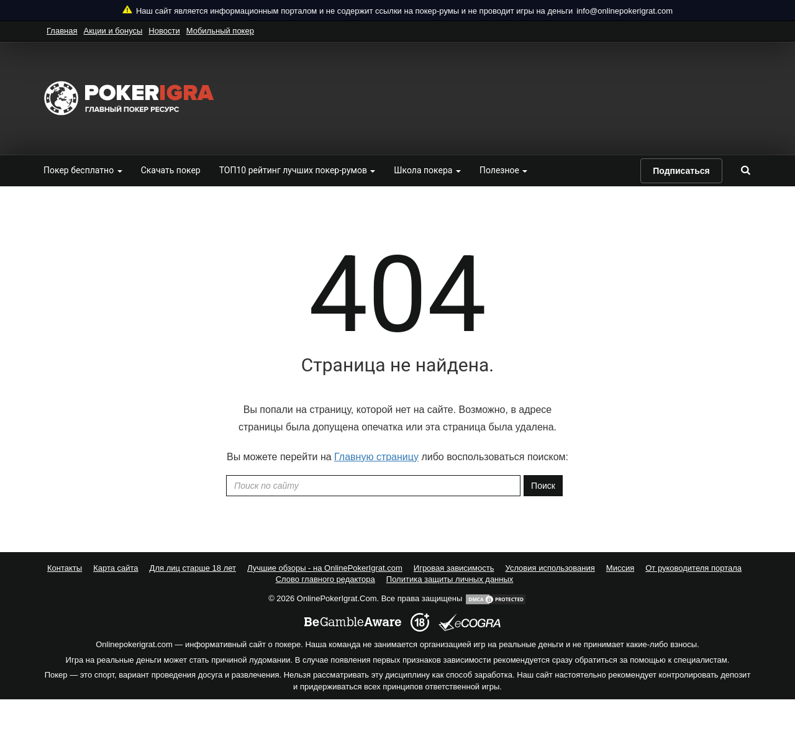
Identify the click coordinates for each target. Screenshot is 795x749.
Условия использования (550, 568)
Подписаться (681, 171)
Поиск (543, 486)
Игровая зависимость (454, 568)
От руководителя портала (693, 568)
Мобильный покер (220, 30)
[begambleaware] (352, 622)
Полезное (503, 170)
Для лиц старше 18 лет (193, 568)
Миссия (620, 568)
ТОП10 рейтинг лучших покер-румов (297, 170)
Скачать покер (171, 170)
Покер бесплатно (82, 170)
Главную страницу (376, 457)
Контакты (64, 568)
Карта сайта (115, 568)
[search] (745, 170)
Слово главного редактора (325, 579)
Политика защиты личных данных (450, 579)
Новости (163, 30)
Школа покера (427, 170)
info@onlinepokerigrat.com (624, 11)
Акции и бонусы (112, 30)
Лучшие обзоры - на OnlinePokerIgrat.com (324, 568)
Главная (62, 30)
